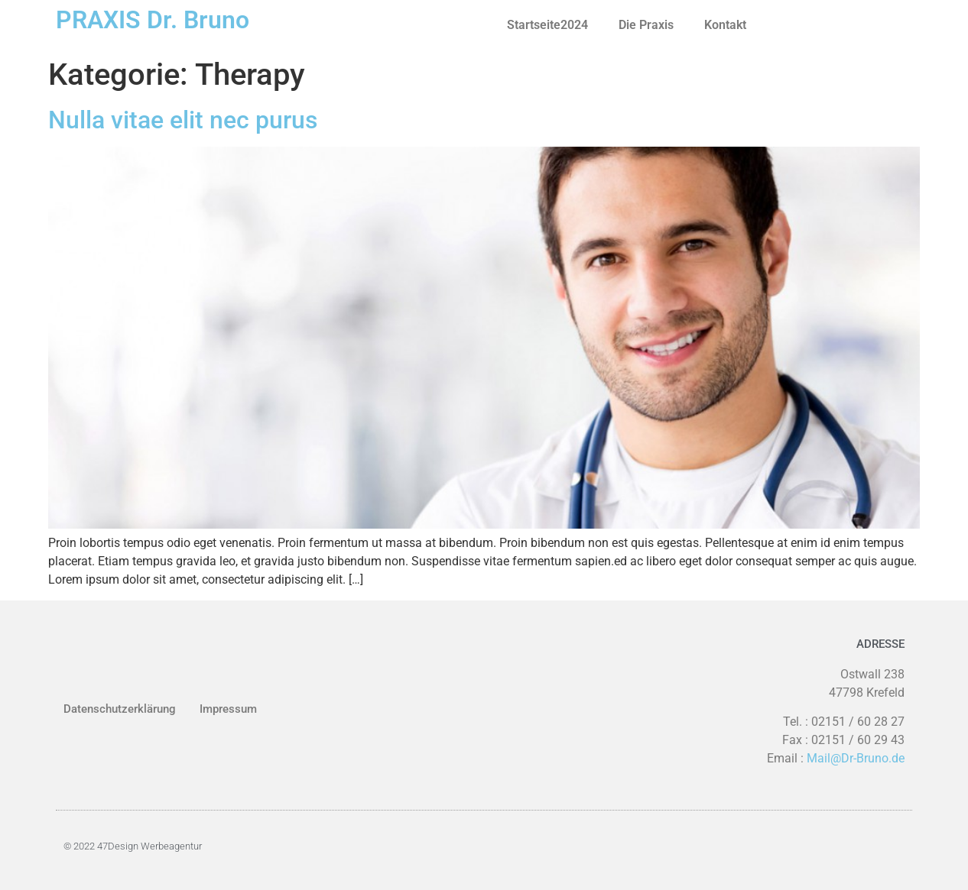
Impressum (228, 709)
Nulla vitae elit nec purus (182, 119)
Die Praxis (646, 25)
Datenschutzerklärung (119, 709)
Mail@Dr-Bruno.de (856, 758)
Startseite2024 (547, 25)
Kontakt (725, 25)
